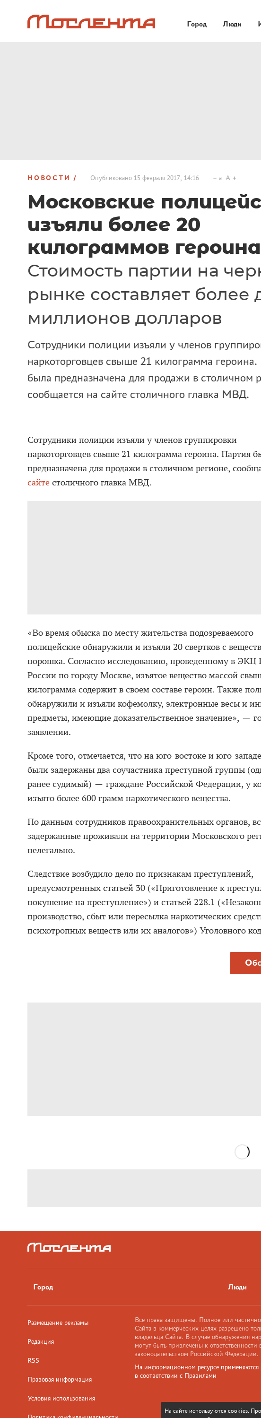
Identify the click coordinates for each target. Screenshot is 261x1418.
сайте (38, 482)
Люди (237, 1286)
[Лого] (91, 21)
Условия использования (61, 1398)
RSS (33, 1360)
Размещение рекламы (57, 1322)
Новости (49, 177)
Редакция (40, 1341)
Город (43, 1286)
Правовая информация (59, 1379)
